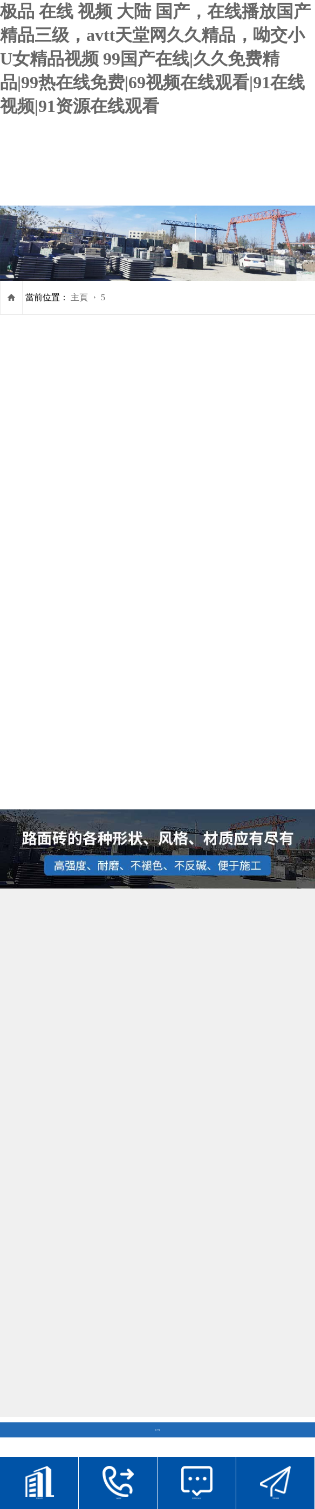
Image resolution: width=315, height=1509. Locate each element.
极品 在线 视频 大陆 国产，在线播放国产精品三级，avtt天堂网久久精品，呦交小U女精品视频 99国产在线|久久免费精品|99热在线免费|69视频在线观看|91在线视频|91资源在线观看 (155, 59)
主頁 (79, 297)
